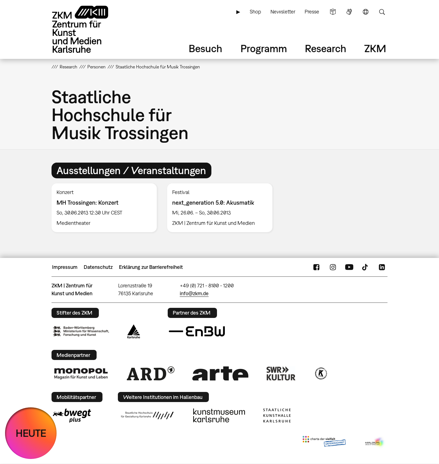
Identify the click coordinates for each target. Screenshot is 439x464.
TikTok (365, 267)
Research (325, 48)
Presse (312, 12)
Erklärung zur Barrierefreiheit (151, 267)
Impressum (65, 267)
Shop (255, 12)
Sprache (365, 12)
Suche (381, 12)
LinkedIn (381, 267)
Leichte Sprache (332, 12)
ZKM (375, 48)
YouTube (349, 267)
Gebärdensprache (349, 12)
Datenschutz (98, 267)
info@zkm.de (194, 293)
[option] (104, 207)
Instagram (332, 267)
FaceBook (316, 267)
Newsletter (282, 12)
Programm (263, 48)
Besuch (205, 48)
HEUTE (31, 433)
